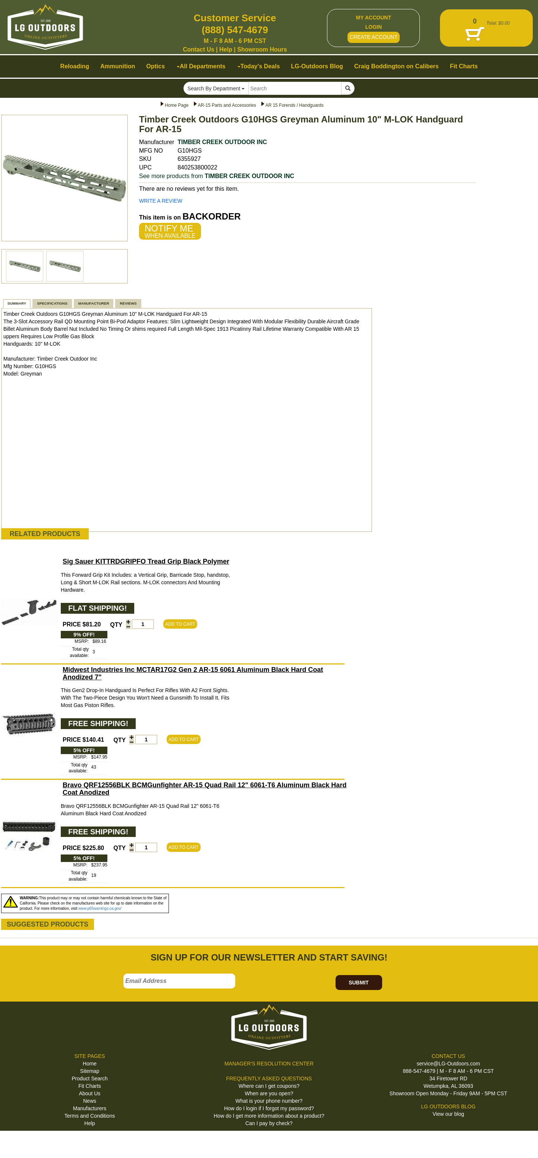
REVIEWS (128, 303)
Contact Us (198, 49)
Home (90, 1064)
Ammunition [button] (117, 66)
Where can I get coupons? (269, 1086)
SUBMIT (359, 983)
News (89, 1101)
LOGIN (373, 27)
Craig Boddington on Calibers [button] (396, 66)
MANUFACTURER (93, 303)
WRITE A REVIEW (160, 201)
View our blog (448, 1114)
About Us (90, 1093)
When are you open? (269, 1093)
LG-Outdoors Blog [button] (317, 66)
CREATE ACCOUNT (373, 37)
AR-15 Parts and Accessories (227, 105)
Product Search (90, 1078)
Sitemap (89, 1071)
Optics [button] (155, 66)
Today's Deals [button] (258, 66)
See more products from (216, 176)
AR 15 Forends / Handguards (294, 105)
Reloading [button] (74, 66)
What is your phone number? (269, 1101)
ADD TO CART (180, 624)
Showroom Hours (262, 49)
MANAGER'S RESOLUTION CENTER (269, 1064)
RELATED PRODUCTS (45, 534)
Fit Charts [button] (464, 66)
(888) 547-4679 (235, 29)
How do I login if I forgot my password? (269, 1108)
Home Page (176, 105)
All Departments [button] (201, 66)
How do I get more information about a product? (269, 1116)
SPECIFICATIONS (52, 303)
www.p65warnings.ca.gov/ (100, 908)
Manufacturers (89, 1108)
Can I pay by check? (269, 1123)
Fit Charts (89, 1086)
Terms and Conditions (90, 1116)
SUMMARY (16, 303)
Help (225, 49)
